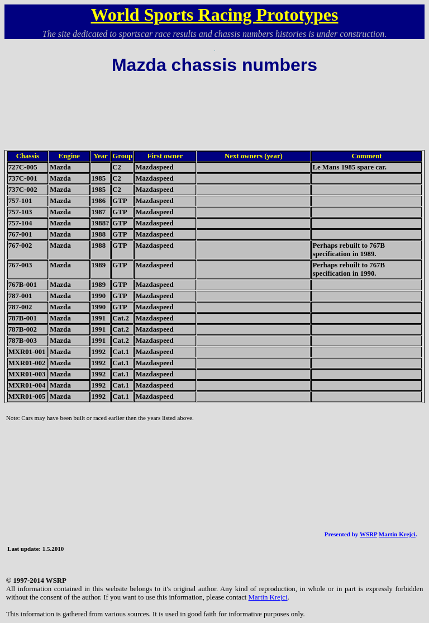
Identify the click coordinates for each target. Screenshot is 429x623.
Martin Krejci (397, 534)
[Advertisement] (214, 104)
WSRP (368, 534)
